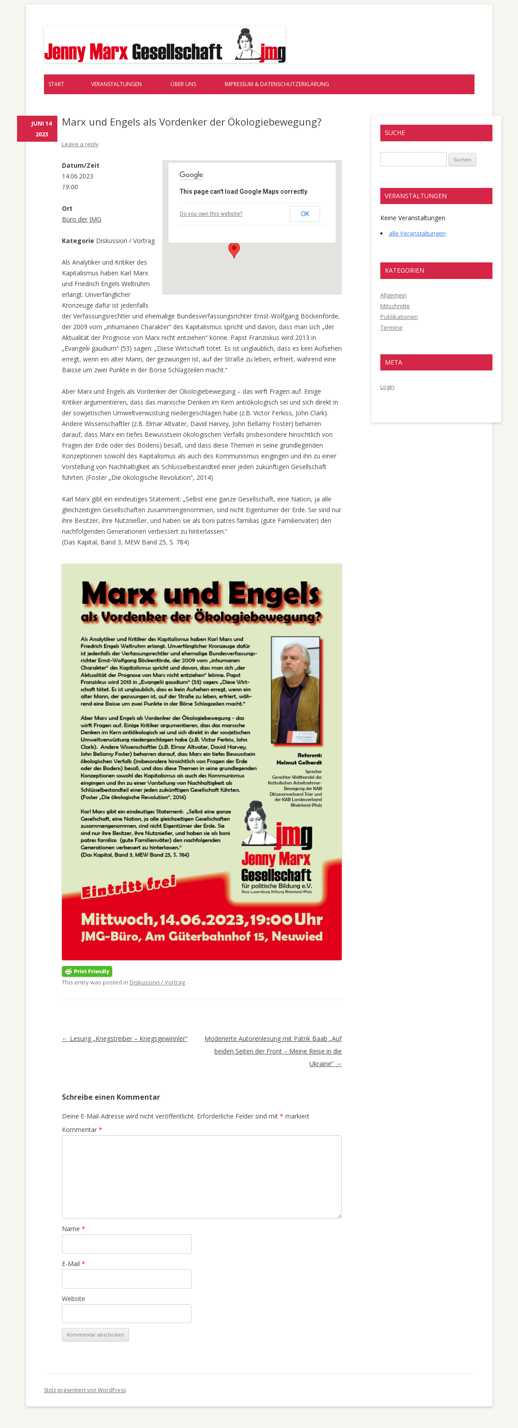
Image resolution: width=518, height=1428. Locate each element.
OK (305, 214)
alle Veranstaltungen (417, 233)
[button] (234, 250)
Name (73, 1228)
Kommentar (82, 1129)
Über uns (183, 84)
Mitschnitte (395, 306)
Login (387, 387)
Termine (391, 327)
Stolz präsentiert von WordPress (85, 1390)
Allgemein (393, 295)
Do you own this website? (211, 214)
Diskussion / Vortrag (157, 982)
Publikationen (399, 317)
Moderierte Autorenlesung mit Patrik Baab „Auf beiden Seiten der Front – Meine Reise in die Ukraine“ (273, 1051)
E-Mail (73, 1263)
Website (73, 1298)
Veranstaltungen (116, 84)
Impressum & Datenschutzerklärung (277, 84)
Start (56, 84)
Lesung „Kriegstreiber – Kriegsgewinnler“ (124, 1038)
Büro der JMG (81, 219)
